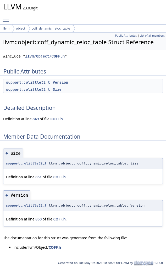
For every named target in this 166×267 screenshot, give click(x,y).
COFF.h (56, 118)
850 (38, 219)
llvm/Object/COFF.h (45, 56)
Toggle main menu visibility (7, 17)
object (20, 28)
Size (57, 89)
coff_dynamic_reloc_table (51, 28)
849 (35, 118)
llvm (6, 28)
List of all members (152, 35)
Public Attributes (126, 35)
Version (60, 82)
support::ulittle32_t (28, 82)
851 (38, 176)
